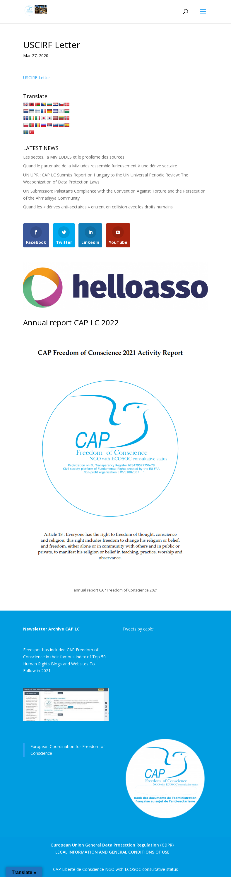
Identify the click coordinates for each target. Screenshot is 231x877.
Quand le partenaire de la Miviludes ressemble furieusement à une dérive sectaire (100, 166)
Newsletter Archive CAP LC (51, 629)
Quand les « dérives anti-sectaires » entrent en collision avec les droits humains (98, 207)
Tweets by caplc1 (138, 629)
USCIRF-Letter (36, 77)
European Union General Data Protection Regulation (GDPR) (112, 845)
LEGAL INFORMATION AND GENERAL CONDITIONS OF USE (112, 852)
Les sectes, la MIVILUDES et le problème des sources (73, 157)
